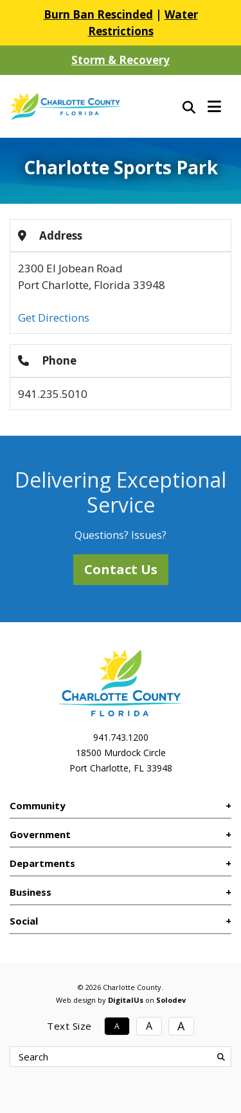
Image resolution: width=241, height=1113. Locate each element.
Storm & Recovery (120, 60)
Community (38, 805)
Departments (42, 863)
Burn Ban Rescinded (98, 14)
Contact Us (120, 569)
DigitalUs (125, 1000)
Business (30, 892)
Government (40, 834)
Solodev (171, 1000)
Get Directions (53, 317)
